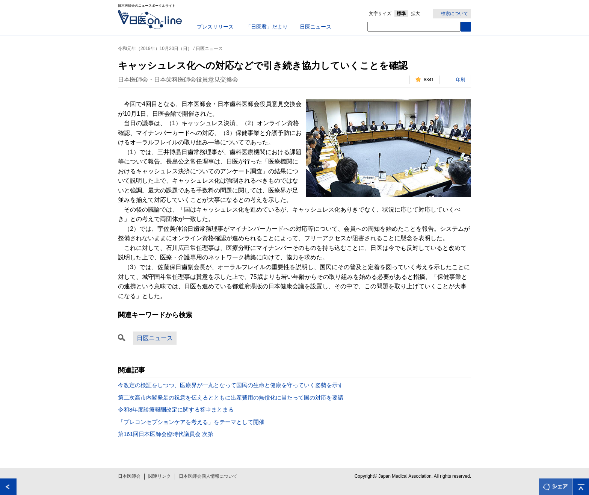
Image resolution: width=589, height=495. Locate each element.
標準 (401, 13)
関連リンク (159, 476)
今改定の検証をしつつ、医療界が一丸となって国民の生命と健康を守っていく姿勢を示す (230, 385)
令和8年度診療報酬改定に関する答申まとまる (176, 409)
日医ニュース (315, 27)
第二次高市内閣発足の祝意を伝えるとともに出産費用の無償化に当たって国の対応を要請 (230, 397)
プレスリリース (215, 27)
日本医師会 (129, 476)
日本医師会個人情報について (208, 476)
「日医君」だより (267, 27)
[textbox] (414, 27)
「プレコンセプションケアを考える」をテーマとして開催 (191, 422)
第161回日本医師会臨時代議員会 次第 (165, 434)
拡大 (415, 13)
